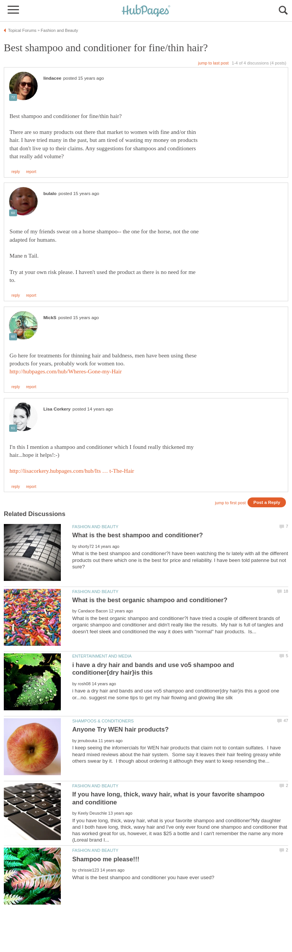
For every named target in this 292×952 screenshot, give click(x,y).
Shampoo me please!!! (106, 859)
